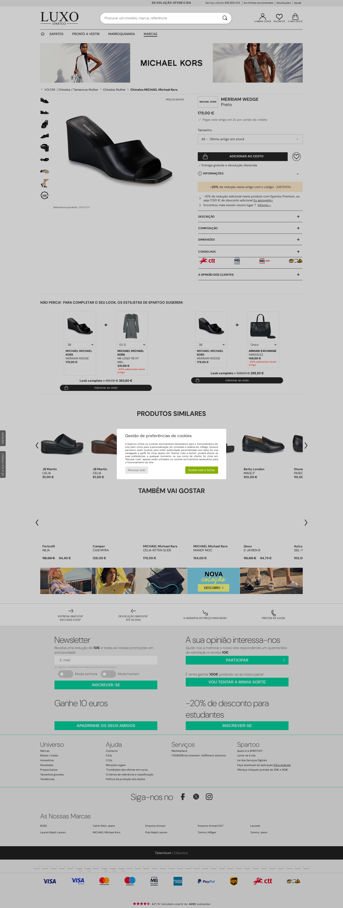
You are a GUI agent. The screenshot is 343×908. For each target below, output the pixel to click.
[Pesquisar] (224, 18)
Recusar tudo (136, 470)
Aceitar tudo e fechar (201, 470)
